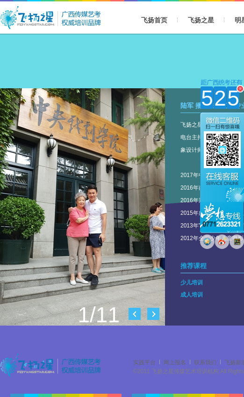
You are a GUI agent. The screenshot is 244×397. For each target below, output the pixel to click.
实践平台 (144, 362)
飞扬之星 (201, 20)
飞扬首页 (154, 20)
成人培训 (191, 294)
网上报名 (175, 362)
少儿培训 (191, 282)
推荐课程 (193, 265)
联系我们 (205, 362)
